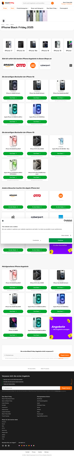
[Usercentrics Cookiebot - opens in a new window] (65, 221)
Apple (7, 24)
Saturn (37, 248)
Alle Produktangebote (42, 405)
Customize (37, 240)
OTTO (37, 205)
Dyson (3, 428)
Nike (3, 431)
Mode (38, 416)
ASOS (3, 441)
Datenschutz (5, 414)
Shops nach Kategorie (37, 8)
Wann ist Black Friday (7, 405)
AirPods (39, 414)
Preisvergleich (64, 8)
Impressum (5, 412)
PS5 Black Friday (41, 410)
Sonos (38, 412)
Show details (65, 235)
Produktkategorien (22, 8)
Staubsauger (40, 418)
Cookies (40, 456)
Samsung (4, 435)
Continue (60, 240)
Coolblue (60, 205)
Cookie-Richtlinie (6, 416)
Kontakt (4, 410)
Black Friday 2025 (6, 418)
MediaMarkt (13, 248)
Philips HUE (4, 437)
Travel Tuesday (5, 420)
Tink (3, 443)
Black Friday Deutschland (8, 403)
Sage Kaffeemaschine (42, 420)
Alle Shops (39, 403)
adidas (3, 439)
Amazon (13, 205)
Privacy (34, 456)
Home (2, 24)
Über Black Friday (51, 8)
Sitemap (46, 456)
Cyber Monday (5, 408)
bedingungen (60, 363)
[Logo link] (3, 451)
